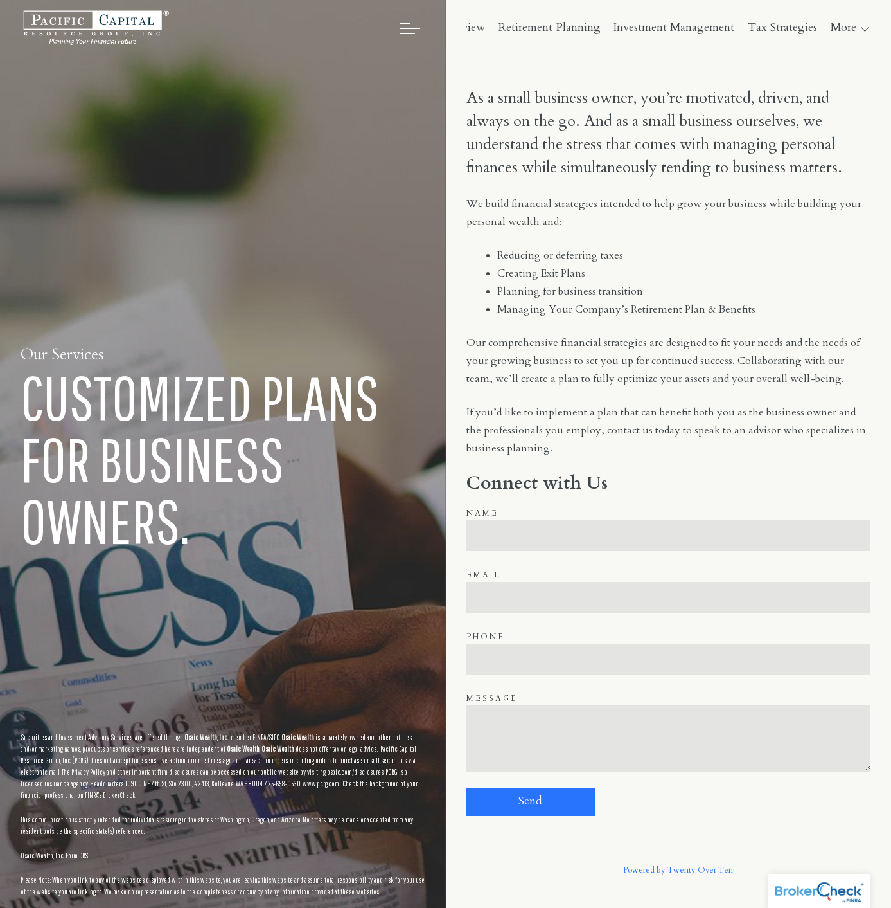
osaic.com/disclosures (355, 772)
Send (530, 801)
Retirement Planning (632, 27)
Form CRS (77, 855)
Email (483, 575)
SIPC (274, 737)
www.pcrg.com (321, 783)
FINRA (259, 737)
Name (482, 513)
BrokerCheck (119, 795)
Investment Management (756, 27)
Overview (544, 27)
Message (492, 698)
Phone (485, 636)
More (843, 27)
